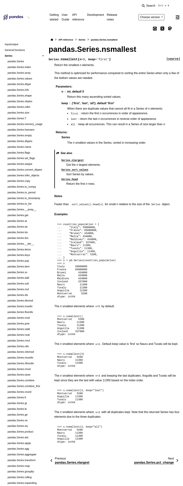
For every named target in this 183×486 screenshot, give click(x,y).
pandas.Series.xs (17, 272)
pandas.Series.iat (17, 226)
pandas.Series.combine (21, 380)
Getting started (54, 17)
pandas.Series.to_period (21, 192)
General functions (15, 50)
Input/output (11, 44)
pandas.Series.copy (19, 181)
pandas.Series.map (19, 465)
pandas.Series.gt (17, 403)
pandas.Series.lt (17, 397)
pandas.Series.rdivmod (21, 351)
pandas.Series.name (19, 146)
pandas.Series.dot (18, 437)
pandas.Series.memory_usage (25, 124)
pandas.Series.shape (20, 95)
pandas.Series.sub (18, 283)
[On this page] (177, 17)
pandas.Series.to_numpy (22, 186)
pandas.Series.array (19, 72)
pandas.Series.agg (18, 448)
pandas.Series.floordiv (20, 312)
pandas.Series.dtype (19, 84)
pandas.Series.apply (19, 443)
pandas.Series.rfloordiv (21, 363)
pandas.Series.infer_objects (23, 175)
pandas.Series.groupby (21, 471)
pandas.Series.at (17, 221)
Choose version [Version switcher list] (150, 17)
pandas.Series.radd (19, 329)
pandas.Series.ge (18, 414)
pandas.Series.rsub (19, 334)
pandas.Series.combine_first (24, 386)
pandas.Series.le (17, 408)
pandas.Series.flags (19, 152)
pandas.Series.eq (18, 425)
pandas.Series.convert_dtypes (25, 169)
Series (8, 55)
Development (95, 14)
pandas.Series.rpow (19, 374)
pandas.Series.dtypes (20, 141)
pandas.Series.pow (18, 323)
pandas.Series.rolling (19, 477)
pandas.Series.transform (22, 460)
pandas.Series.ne (18, 420)
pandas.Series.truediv (20, 306)
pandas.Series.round (19, 391)
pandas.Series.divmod (20, 300)
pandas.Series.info (18, 89)
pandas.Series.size (18, 112)
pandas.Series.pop (18, 260)
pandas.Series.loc (18, 232)
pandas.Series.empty (20, 135)
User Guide (65, 17)
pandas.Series (16, 61)
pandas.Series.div (18, 295)
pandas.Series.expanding (22, 483)
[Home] (52, 40)
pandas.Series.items (19, 249)
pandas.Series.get (18, 215)
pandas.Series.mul (18, 289)
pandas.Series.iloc (18, 238)
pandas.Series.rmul (19, 340)
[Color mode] (170, 17)
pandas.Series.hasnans (21, 129)
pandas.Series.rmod (19, 369)
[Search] (156, 5)
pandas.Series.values (20, 78)
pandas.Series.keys (19, 255)
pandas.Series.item (18, 266)
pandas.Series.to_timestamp (24, 198)
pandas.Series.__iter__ (21, 243)
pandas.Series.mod (19, 317)
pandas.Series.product (20, 431)
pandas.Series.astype (20, 163)
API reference (78, 17)
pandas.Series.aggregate (22, 454)
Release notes (112, 17)
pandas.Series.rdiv (18, 346)
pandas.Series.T (17, 118)
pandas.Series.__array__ (22, 209)
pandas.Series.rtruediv (20, 357)
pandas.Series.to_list (19, 203)
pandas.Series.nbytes (20, 101)
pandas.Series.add (18, 277)
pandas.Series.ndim (19, 106)
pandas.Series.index (19, 67)
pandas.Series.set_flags (21, 158)
